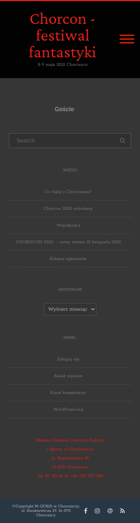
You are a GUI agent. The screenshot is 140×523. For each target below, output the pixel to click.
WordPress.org (68, 409)
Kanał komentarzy (68, 392)
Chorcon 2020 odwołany (68, 208)
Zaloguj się (68, 359)
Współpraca (68, 225)
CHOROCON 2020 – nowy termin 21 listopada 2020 (68, 242)
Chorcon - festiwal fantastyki (62, 35)
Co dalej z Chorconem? (68, 192)
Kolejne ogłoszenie (68, 259)
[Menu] (126, 39)
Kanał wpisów (68, 376)
